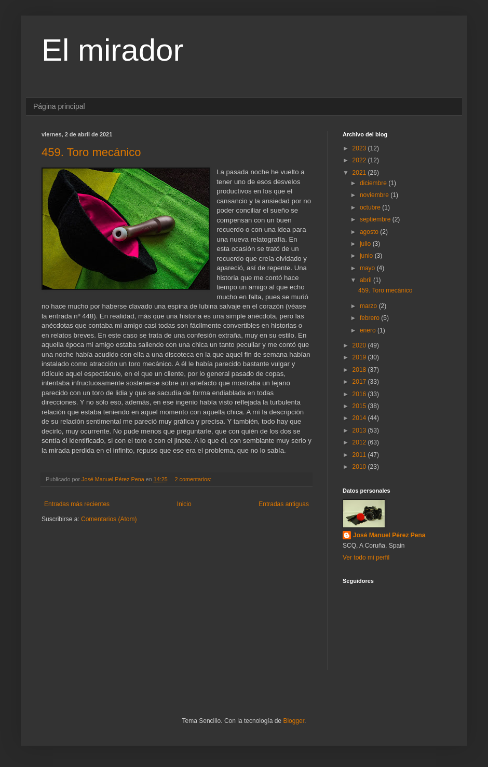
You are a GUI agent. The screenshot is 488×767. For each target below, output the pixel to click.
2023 (360, 148)
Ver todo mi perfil (366, 557)
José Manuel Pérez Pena (389, 535)
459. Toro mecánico (91, 152)
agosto (370, 231)
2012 (360, 442)
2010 (360, 466)
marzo (369, 306)
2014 (360, 418)
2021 (360, 172)
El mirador (112, 50)
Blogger (293, 720)
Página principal (59, 106)
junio (367, 255)
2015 (360, 406)
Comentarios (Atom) (109, 519)
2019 (360, 357)
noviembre (375, 195)
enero (368, 330)
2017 (360, 381)
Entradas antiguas (284, 504)
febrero (370, 318)
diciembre (374, 183)
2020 (360, 345)
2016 (360, 394)
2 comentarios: (194, 479)
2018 (360, 369)
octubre (371, 207)
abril (366, 280)
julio (366, 243)
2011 (360, 454)
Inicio (184, 504)
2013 (360, 430)
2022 (360, 160)
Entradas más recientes (77, 504)
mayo (368, 268)
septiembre (376, 219)
